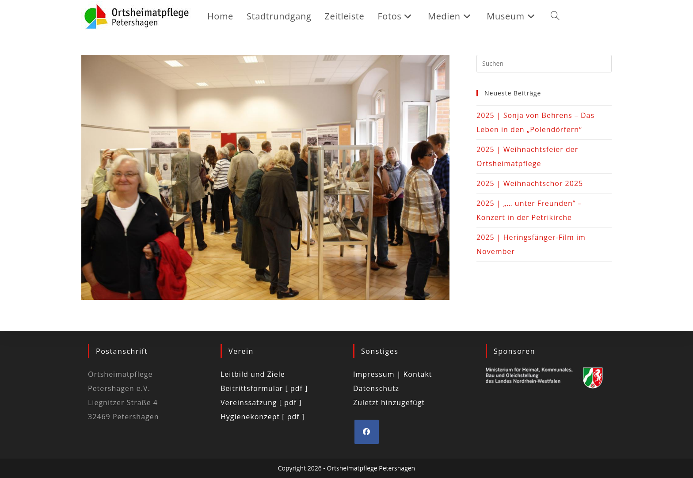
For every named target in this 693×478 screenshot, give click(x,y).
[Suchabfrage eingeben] (544, 63)
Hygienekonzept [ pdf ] (263, 416)
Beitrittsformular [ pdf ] (264, 388)
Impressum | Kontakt (392, 374)
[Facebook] (366, 432)
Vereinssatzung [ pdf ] (261, 402)
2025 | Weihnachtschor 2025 (529, 183)
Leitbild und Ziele (253, 374)
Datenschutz (376, 388)
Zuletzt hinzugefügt (389, 402)
